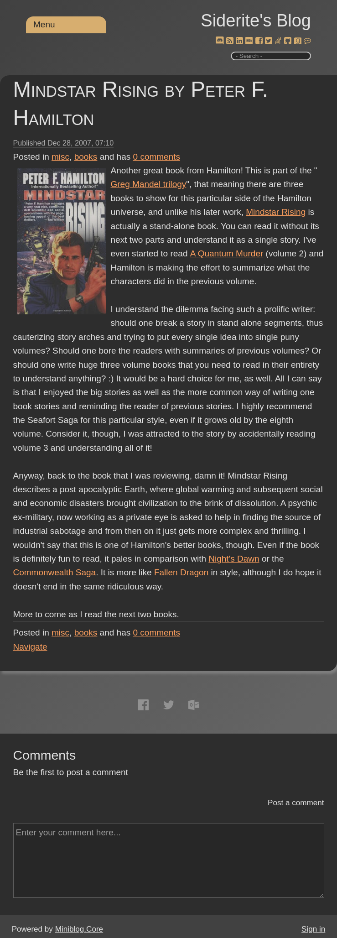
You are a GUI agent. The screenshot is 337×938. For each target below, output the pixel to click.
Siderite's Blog (256, 20)
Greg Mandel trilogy (149, 184)
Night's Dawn (233, 558)
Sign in (313, 929)
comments (157, 157)
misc (60, 157)
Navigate (30, 646)
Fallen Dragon (181, 572)
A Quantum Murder (226, 253)
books (86, 157)
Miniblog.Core (79, 929)
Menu (44, 24)
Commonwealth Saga (54, 572)
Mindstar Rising (276, 212)
